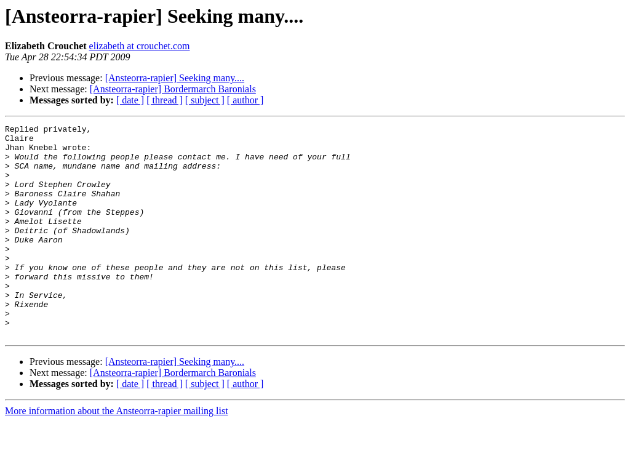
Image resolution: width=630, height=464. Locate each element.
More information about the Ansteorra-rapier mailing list (116, 453)
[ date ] (130, 100)
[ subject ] (205, 100)
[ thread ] (164, 100)
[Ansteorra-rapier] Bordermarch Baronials (173, 89)
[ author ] (245, 100)
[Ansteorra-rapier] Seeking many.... (174, 78)
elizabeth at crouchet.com (139, 46)
